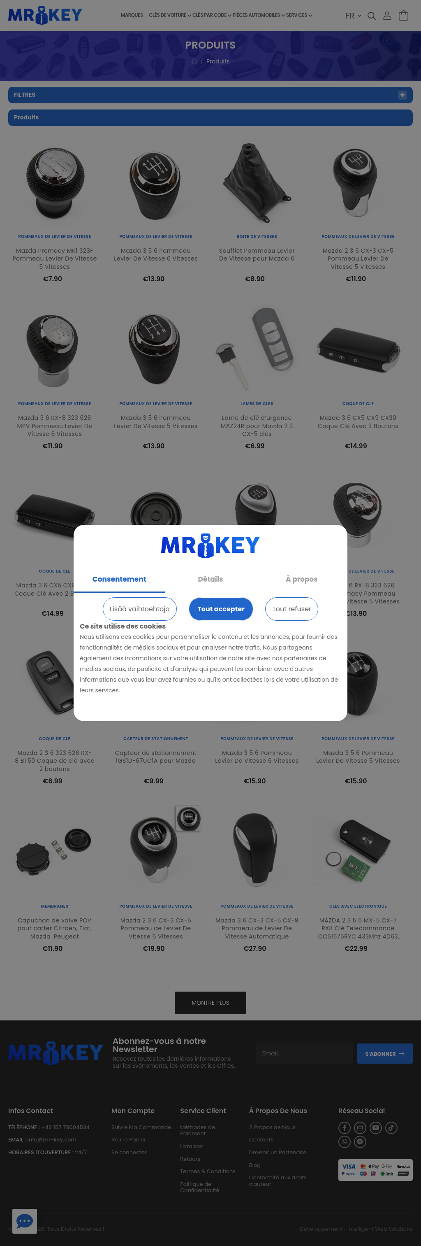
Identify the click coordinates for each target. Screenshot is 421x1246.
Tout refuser (291, 609)
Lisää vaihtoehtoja (140, 609)
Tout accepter (220, 609)
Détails (210, 579)
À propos (302, 579)
